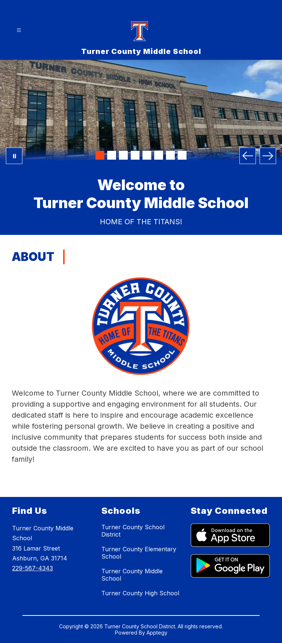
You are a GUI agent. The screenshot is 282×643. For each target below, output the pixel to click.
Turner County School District (132, 530)
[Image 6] (158, 155)
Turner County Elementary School (138, 552)
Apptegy (157, 632)
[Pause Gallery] (14, 156)
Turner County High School (140, 593)
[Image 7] (170, 155)
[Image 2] (111, 155)
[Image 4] (135, 155)
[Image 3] (123, 155)
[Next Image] (268, 156)
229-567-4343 (32, 568)
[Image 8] (182, 155)
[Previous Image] (247, 156)
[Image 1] (99, 155)
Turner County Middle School (132, 574)
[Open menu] (19, 30)
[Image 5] (146, 155)
